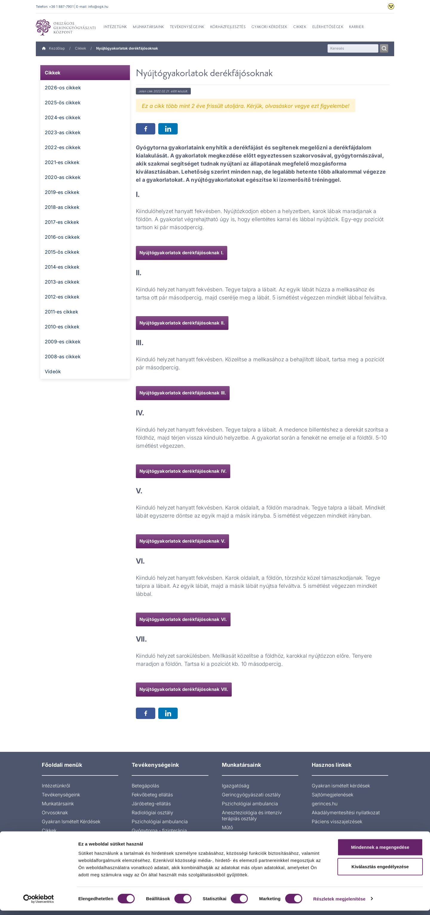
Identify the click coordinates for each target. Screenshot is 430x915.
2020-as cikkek (63, 177)
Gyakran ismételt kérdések (341, 786)
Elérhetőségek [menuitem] (327, 27)
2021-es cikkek (62, 162)
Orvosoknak (55, 812)
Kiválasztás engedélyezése (380, 871)
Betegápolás (145, 786)
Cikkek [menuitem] (299, 27)
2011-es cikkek (61, 312)
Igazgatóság (235, 786)
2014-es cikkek (62, 267)
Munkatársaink (58, 804)
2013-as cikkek (62, 282)
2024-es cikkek (63, 117)
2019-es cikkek (62, 192)
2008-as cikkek (63, 356)
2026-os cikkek (63, 88)
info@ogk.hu (98, 6)
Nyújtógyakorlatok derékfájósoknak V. (182, 541)
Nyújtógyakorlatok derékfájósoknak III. (182, 393)
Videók (53, 371)
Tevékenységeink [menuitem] (187, 27)
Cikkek (80, 48)
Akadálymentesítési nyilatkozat (346, 812)
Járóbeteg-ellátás (151, 804)
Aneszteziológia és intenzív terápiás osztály (252, 815)
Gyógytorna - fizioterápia (159, 830)
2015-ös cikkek (62, 252)
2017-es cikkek (62, 222)
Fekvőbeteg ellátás (152, 795)
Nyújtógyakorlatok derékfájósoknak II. (182, 323)
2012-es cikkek (62, 297)
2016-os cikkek (62, 237)
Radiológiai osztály (152, 812)
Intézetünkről (56, 786)
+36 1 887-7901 (61, 6)
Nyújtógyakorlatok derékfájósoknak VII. (183, 689)
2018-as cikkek (62, 207)
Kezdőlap (53, 48)
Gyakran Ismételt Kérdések (71, 821)
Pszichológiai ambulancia (160, 821)
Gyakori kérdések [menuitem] (269, 27)
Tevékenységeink (61, 795)
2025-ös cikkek (63, 102)
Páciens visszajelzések (337, 821)
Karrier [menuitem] (356, 27)
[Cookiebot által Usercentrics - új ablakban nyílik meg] (39, 903)
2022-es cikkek (63, 147)
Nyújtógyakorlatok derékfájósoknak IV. (183, 471)
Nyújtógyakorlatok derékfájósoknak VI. (183, 619)
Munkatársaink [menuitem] (148, 27)
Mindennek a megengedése (380, 851)
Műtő (227, 827)
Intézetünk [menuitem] (115, 27)
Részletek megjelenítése (339, 903)
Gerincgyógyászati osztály (251, 795)
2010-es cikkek (62, 327)
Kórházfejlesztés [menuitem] (228, 27)
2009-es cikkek (63, 342)
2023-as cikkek (63, 132)
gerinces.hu (324, 804)
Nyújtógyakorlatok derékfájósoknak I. (181, 252)
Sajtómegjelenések (332, 795)
